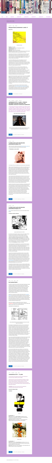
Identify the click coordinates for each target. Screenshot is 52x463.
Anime (12, 280)
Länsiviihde (16, 100)
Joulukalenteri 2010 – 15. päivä (16, 374)
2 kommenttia (23, 134)
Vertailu (19, 372)
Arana (20, 134)
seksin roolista (27, 146)
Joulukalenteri (12, 100)
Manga (13, 205)
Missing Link (21, 14)
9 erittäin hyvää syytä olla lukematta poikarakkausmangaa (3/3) (17, 143)
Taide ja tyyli (20, 100)
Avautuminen (10, 205)
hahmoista (22, 146)
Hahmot (9, 100)
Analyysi (9, 280)
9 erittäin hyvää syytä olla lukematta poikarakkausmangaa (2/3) (17, 208)
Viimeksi (10, 210)
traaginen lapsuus (11, 260)
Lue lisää (10, 134)
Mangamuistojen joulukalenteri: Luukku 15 (18, 27)
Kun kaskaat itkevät (13, 282)
